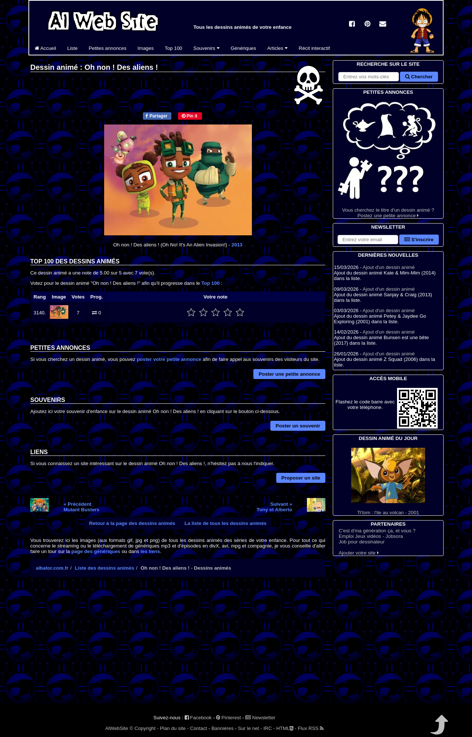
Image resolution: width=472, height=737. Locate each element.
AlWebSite (116, 728)
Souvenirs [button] (207, 48)
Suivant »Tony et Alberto (274, 506)
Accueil (45, 48)
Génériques (243, 48)
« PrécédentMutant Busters (81, 506)
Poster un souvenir (298, 426)
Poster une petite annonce (289, 374)
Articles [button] (277, 48)
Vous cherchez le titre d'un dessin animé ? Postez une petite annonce (388, 157)
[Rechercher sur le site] (368, 76)
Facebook (198, 717)
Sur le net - (250, 728)
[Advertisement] (177, 647)
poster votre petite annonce (169, 359)
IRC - (269, 728)
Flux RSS (311, 728)
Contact (198, 728)
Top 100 (173, 48)
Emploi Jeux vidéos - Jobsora (371, 536)
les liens (150, 551)
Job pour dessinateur (361, 542)
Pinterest (228, 717)
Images (145, 48)
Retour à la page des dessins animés (132, 523)
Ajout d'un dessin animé (389, 267)
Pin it (190, 116)
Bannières (222, 728)
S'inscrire (419, 239)
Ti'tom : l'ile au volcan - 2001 (388, 481)
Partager (156, 116)
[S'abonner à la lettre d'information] (368, 239)
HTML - (286, 728)
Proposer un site (300, 478)
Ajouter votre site (359, 553)
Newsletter (260, 717)
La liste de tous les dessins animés (226, 523)
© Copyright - (144, 728)
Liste (72, 48)
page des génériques (95, 551)
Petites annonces (107, 48)
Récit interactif (314, 48)
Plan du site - (174, 728)
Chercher (418, 76)
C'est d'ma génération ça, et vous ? (377, 530)
